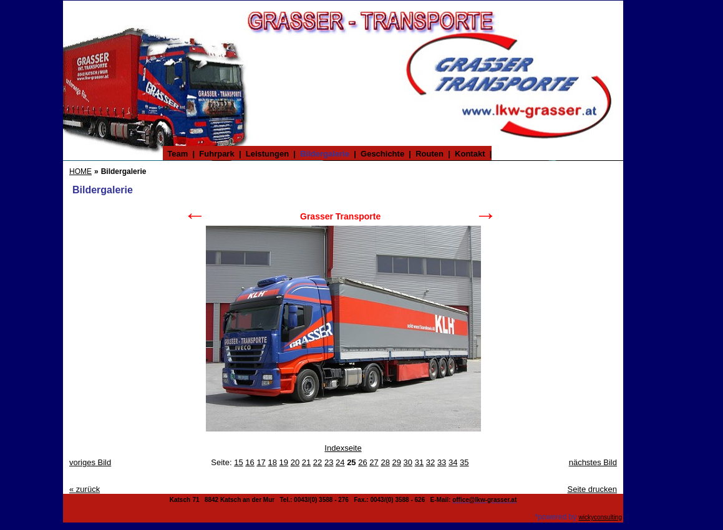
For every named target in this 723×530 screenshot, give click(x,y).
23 (328, 462)
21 (306, 462)
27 (373, 462)
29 (396, 462)
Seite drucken (593, 489)
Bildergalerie (325, 153)
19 (283, 462)
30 (408, 462)
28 (385, 462)
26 (362, 462)
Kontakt (470, 153)
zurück (84, 489)
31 (419, 462)
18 (272, 462)
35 (464, 462)
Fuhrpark (217, 153)
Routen (429, 153)
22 (317, 462)
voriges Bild (90, 462)
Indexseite (342, 448)
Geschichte (382, 153)
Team (177, 153)
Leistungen (267, 153)
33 (441, 462)
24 (340, 462)
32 (430, 462)
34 (453, 462)
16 (249, 462)
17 (260, 462)
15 (238, 462)
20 (295, 462)
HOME (80, 171)
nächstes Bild (593, 462)
